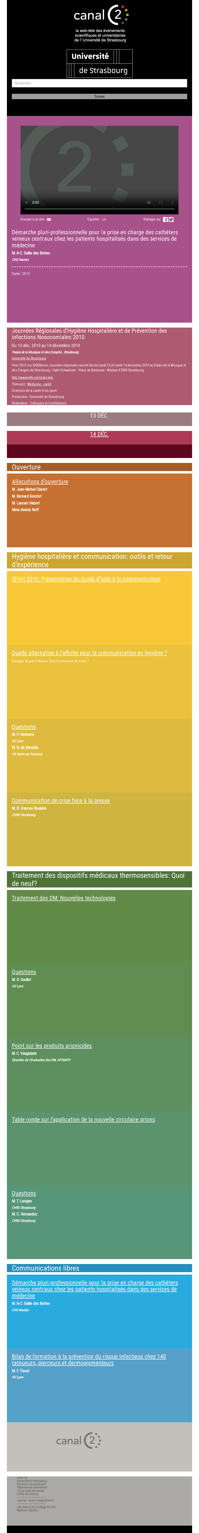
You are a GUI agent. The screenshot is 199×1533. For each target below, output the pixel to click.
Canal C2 (22, 1478)
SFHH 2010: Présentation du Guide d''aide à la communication (86, 579)
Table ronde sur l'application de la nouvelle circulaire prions (83, 1119)
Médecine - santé (39, 384)
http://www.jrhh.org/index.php (32, 377)
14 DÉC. (99, 434)
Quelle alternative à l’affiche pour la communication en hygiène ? (89, 652)
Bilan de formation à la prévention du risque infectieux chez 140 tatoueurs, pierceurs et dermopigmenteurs (89, 1359)
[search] (99, 83)
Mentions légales (27, 1510)
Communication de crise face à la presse (61, 800)
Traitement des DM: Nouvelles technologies (64, 898)
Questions (24, 726)
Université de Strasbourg (29, 358)
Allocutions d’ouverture (40, 481)
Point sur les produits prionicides (52, 1045)
